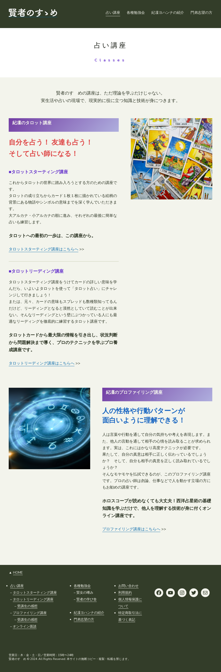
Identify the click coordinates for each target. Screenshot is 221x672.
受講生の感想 (27, 606)
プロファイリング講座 (30, 613)
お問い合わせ (128, 586)
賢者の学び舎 (86, 599)
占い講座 (17, 586)
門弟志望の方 (84, 619)
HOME (18, 572)
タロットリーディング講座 (33, 599)
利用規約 (125, 592)
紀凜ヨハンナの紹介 (89, 612)
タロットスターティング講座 (35, 592)
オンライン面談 (25, 626)
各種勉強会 (82, 586)
